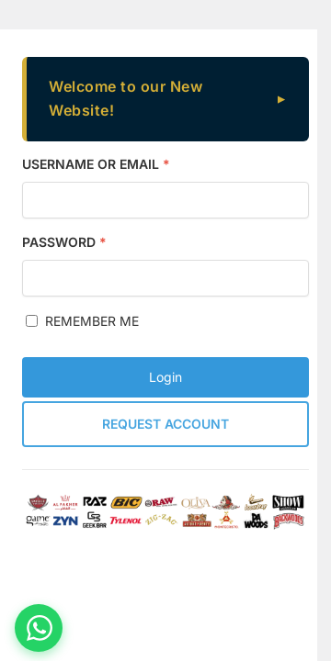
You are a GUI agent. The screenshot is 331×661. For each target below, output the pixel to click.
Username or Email (96, 164)
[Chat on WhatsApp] (39, 628)
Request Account (165, 423)
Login (165, 377)
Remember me (82, 321)
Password (64, 242)
